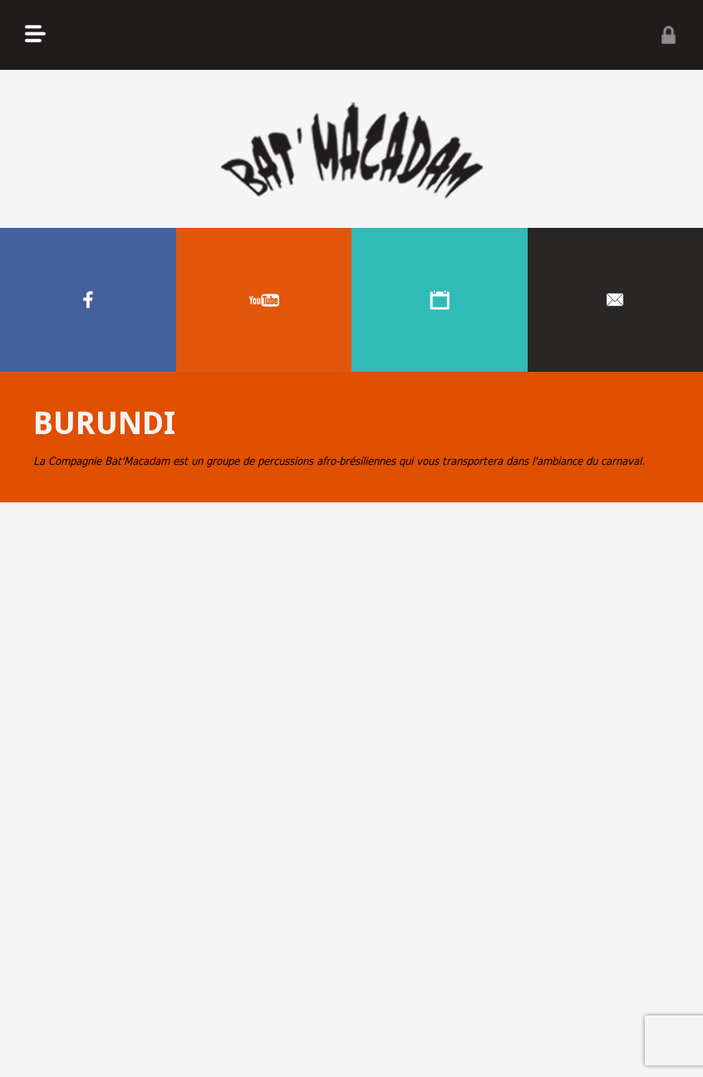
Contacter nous (616, 300)
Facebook (88, 300)
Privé (668, 35)
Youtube (264, 300)
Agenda (440, 300)
